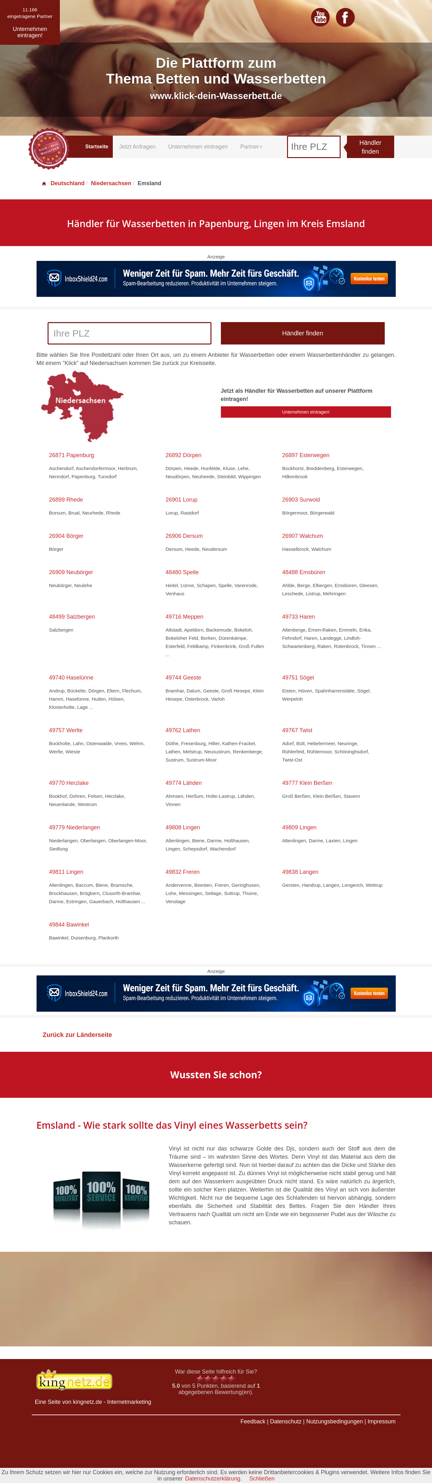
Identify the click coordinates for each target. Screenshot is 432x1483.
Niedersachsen (111, 183)
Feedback (252, 1421)
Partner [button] (251, 147)
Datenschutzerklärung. (213, 1478)
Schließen (262, 1478)
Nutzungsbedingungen (334, 1421)
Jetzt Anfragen (137, 147)
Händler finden (370, 147)
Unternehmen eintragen (198, 147)
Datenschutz (286, 1421)
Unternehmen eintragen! (306, 412)
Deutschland (63, 183)
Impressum (381, 1421)
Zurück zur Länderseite (77, 1034)
